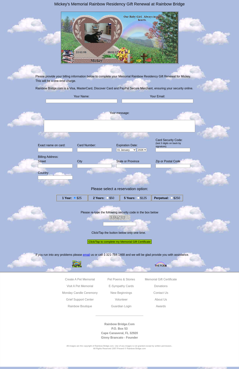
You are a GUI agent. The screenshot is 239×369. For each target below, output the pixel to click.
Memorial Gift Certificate (161, 281)
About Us (161, 301)
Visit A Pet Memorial (80, 288)
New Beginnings (121, 295)
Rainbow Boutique (80, 308)
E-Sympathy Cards (121, 288)
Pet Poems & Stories (121, 281)
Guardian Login (121, 308)
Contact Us (160, 295)
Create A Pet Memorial (80, 281)
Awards (161, 308)
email (86, 257)
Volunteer (121, 301)
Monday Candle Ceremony (80, 295)
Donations (160, 288)
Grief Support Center (80, 301)
